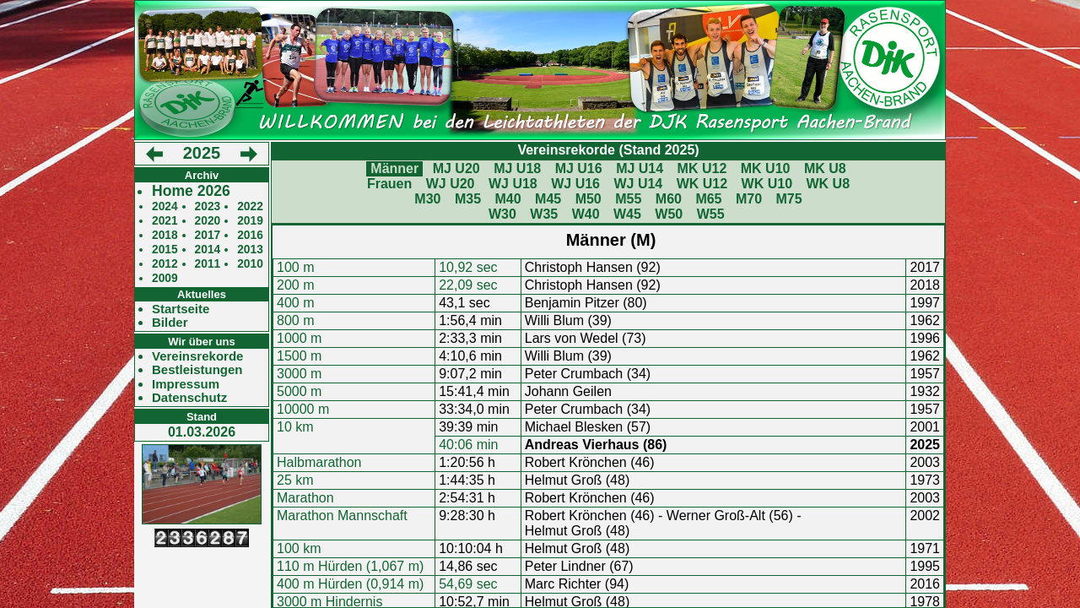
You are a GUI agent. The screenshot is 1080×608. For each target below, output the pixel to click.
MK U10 (766, 168)
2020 (208, 220)
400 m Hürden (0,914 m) (350, 584)
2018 (165, 235)
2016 (250, 235)
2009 (165, 278)
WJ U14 (637, 183)
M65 (708, 199)
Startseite (180, 309)
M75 (789, 199)
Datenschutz (189, 397)
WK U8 (828, 183)
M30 (427, 199)
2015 (165, 249)
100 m (295, 267)
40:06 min (468, 444)
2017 (208, 235)
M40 (507, 199)
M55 (628, 199)
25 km (295, 480)
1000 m (299, 338)
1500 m (299, 356)
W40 (586, 214)
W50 (669, 214)
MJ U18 (517, 168)
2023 (208, 206)
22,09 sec (468, 285)
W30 (502, 214)
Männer (394, 168)
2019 (250, 220)
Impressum (185, 384)
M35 (468, 199)
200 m (295, 285)
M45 (548, 199)
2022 (250, 206)
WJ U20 (450, 183)
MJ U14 (639, 168)
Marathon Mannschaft (342, 515)
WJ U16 (575, 183)
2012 (165, 264)
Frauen (389, 183)
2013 (250, 249)
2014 (208, 249)
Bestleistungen (197, 370)
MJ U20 (456, 168)
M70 (749, 199)
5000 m (299, 391)
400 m (295, 303)
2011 (208, 264)
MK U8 (825, 168)
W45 (627, 214)
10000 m (303, 409)
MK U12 (702, 168)
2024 (165, 206)
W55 (711, 214)
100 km (299, 548)
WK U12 (702, 183)
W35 (544, 214)
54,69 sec (468, 584)
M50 (588, 199)
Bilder (170, 322)
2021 (165, 220)
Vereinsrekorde (197, 356)
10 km (295, 427)
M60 (669, 199)
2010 (250, 264)
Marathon (305, 498)
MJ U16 (578, 168)
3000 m (299, 373)
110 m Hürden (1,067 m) (350, 566)
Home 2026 (191, 191)
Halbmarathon (319, 462)
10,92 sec (468, 267)
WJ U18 (513, 183)
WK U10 (767, 183)
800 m (295, 320)
